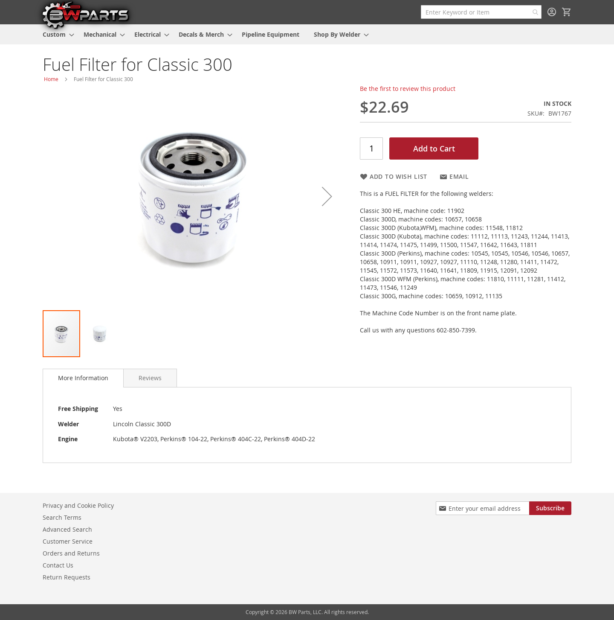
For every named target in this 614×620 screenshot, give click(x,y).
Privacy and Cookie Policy (78, 505)
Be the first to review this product (407, 88)
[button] (327, 196)
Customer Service (68, 541)
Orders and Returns (71, 553)
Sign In (551, 12)
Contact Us (58, 565)
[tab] (83, 378)
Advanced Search (67, 529)
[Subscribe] (550, 508)
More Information (83, 378)
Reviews (150, 378)
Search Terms (62, 517)
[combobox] (481, 12)
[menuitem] (56, 34)
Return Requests (66, 577)
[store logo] (85, 14)
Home (51, 79)
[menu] (307, 34)
